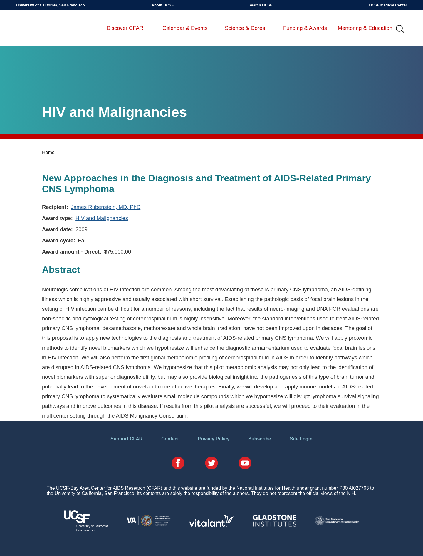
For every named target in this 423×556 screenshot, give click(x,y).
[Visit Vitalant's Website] (211, 525)
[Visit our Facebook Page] (178, 463)
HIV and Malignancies (101, 218)
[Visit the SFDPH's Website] (337, 523)
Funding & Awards (305, 28)
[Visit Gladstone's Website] (274, 525)
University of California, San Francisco (50, 5)
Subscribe (259, 438)
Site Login (301, 438)
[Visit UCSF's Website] (86, 529)
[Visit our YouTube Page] (245, 463)
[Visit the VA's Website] (149, 525)
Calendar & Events (184, 28)
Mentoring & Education (365, 28)
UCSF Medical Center (388, 5)
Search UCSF (260, 5)
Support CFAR (126, 438)
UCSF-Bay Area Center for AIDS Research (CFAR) (46, 29)
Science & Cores (245, 28)
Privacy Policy (214, 438)
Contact (170, 438)
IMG (400, 29)
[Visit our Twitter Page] (211, 463)
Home (48, 152)
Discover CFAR (124, 28)
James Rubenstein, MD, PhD (105, 207)
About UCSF (163, 5)
